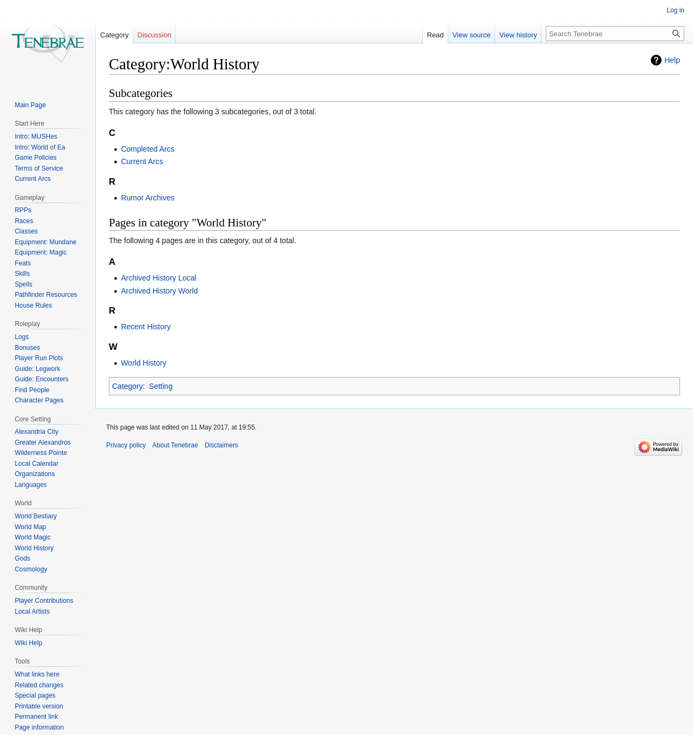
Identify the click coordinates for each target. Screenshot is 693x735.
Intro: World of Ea (40, 147)
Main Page (30, 105)
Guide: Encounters (41, 379)
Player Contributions (44, 600)
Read (435, 35)
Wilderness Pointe (41, 453)
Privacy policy (126, 445)
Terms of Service (39, 168)
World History (143, 363)
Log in (675, 10)
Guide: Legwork (37, 369)
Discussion (155, 35)
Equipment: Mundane (45, 242)
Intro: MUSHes (36, 136)
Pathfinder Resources (46, 294)
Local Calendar (36, 463)
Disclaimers (221, 445)
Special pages (35, 695)
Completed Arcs (147, 149)
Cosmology (31, 569)
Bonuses (27, 348)
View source (472, 35)
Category (127, 386)
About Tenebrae (175, 445)
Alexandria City (36, 431)
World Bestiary (36, 516)
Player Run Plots (39, 358)
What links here (37, 674)
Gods (22, 558)
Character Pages (39, 400)
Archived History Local (158, 278)
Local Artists (32, 611)
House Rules (33, 305)
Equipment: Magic (41, 252)
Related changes (39, 685)
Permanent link (36, 716)
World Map (30, 527)
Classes (26, 231)
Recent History (146, 326)
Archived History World (159, 291)
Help (672, 60)
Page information (39, 727)
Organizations (35, 474)
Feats (23, 263)
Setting (161, 386)
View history (518, 35)
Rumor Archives (147, 197)
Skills (22, 273)
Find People (32, 390)
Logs (22, 337)
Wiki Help (28, 643)
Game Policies (35, 157)
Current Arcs (142, 161)
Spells (23, 284)
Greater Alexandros (42, 442)
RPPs (23, 210)
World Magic (32, 537)
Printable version (39, 706)
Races (24, 221)
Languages (31, 485)
